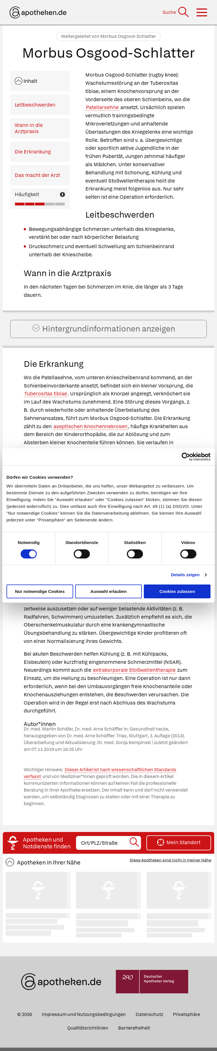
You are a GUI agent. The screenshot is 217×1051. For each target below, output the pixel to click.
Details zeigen (185, 574)
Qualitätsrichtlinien (87, 1031)
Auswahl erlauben (108, 591)
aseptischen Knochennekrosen (90, 429)
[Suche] (176, 12)
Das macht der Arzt (37, 175)
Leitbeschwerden (35, 104)
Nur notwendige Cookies (40, 591)
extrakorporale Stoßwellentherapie (134, 673)
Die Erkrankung (33, 151)
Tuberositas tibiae (45, 397)
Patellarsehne (102, 107)
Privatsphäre (186, 1018)
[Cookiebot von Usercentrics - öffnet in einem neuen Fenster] (186, 456)
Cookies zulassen (177, 591)
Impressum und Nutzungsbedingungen (84, 1018)
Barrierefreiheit (134, 1031)
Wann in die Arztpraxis (29, 128)
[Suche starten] (135, 846)
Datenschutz (149, 1018)
